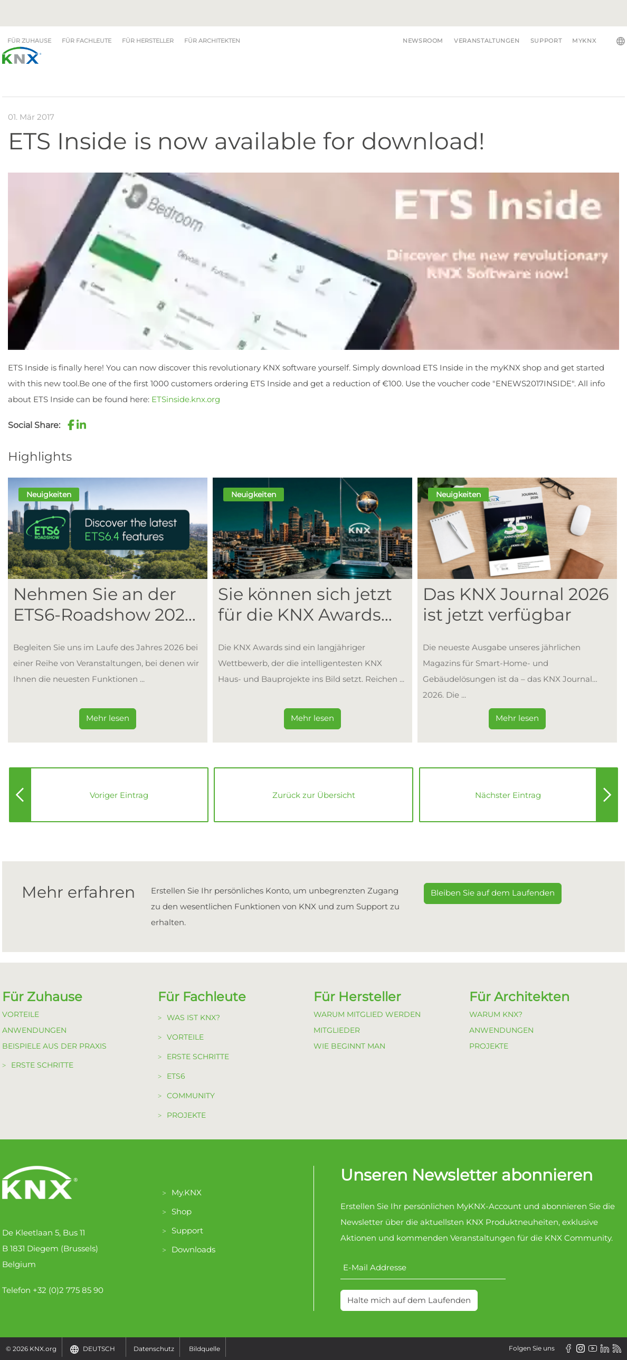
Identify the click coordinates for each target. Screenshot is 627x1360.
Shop (182, 1211)
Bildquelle (204, 1349)
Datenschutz (154, 1349)
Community (191, 1095)
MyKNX (584, 40)
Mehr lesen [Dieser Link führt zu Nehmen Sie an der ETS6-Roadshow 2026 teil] (107, 718)
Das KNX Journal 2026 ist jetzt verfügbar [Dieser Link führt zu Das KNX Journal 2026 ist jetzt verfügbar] (516, 604)
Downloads (193, 1249)
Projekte (186, 1115)
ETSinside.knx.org (185, 399)
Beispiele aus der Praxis (54, 1046)
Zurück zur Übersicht (313, 795)
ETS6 (176, 1076)
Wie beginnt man (349, 1046)
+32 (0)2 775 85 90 (68, 1290)
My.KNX (187, 1192)
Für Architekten (212, 40)
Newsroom (423, 40)
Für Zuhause (29, 40)
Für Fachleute (86, 40)
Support (546, 40)
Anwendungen (34, 1030)
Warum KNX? (495, 1014)
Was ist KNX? (193, 1017)
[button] (70, 425)
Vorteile (20, 1014)
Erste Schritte (42, 1065)
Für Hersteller (148, 40)
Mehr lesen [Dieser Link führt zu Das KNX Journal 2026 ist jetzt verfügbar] (517, 718)
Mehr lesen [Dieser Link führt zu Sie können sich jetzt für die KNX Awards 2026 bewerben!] (312, 718)
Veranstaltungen (487, 40)
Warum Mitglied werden (367, 1014)
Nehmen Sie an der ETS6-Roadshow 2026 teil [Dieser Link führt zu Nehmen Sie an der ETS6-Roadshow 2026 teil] (104, 604)
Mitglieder (337, 1030)
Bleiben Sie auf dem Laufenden (493, 893)
